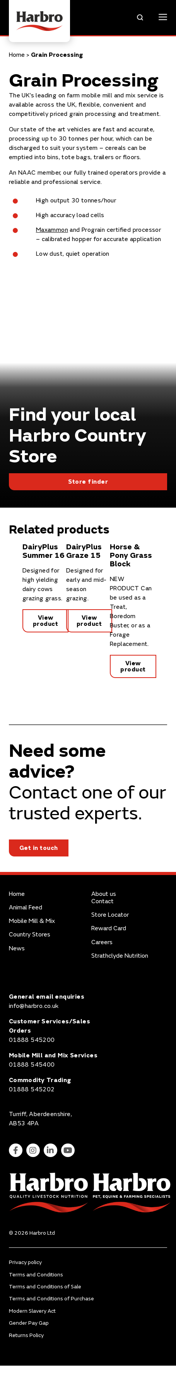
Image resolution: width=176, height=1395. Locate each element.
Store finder (88, 482)
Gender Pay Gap (29, 1323)
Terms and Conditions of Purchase (51, 1299)
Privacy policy (25, 1262)
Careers (102, 942)
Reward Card (108, 928)
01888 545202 (32, 1089)
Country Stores (29, 934)
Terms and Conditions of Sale (45, 1287)
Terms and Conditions (36, 1275)
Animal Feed (25, 907)
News (17, 948)
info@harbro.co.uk (34, 1006)
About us (103, 894)
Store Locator (110, 915)
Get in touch (38, 848)
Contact (102, 901)
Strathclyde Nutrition (119, 956)
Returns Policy (26, 1335)
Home (17, 55)
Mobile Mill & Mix (32, 921)
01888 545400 (32, 1065)
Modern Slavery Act (32, 1311)
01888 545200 (32, 1040)
